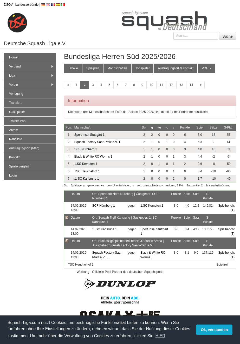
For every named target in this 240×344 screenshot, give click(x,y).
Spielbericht (226, 205)
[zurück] (68, 85)
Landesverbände (26, 4)
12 (171, 85)
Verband (31, 66)
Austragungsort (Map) (24, 148)
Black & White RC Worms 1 (93, 156)
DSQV (8, 4)
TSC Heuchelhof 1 (87, 171)
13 (181, 85)
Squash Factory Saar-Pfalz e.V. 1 (97, 142)
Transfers (15, 103)
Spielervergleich (20, 166)
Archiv (13, 130)
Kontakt (14, 157)
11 (161, 85)
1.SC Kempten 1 (85, 164)
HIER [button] (160, 336)
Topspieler (142, 68)
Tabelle (73, 68)
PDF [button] (206, 68)
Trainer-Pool (17, 121)
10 (151, 85)
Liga (31, 75)
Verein (31, 84)
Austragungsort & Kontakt (175, 68)
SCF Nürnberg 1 (85, 149)
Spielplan (92, 68)
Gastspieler (17, 112)
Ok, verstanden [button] (214, 330)
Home (13, 57)
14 (191, 85)
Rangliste (15, 139)
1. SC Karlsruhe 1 (86, 178)
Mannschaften (117, 68)
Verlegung (16, 94)
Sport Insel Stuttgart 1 (89, 135)
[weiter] (200, 85)
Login (13, 175)
